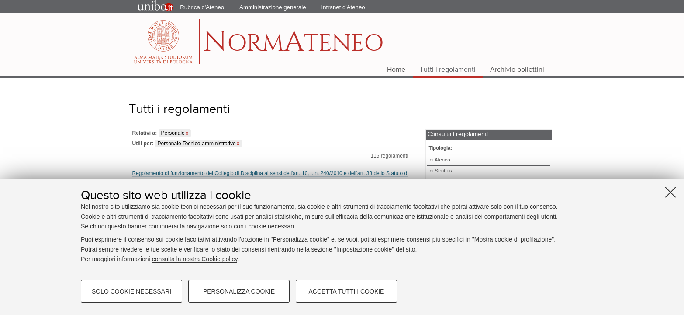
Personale (173, 133)
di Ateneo (440, 159)
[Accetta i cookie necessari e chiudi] (670, 192)
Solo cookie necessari (131, 291)
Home (396, 70)
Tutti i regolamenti (448, 70)
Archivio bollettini (517, 70)
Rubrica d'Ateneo (202, 7)
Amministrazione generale (272, 7)
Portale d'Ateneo (148, 6)
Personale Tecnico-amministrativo (197, 143)
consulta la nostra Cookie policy (195, 259)
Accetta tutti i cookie (346, 291)
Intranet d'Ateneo (343, 7)
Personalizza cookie (239, 291)
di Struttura (442, 170)
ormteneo (293, 46)
